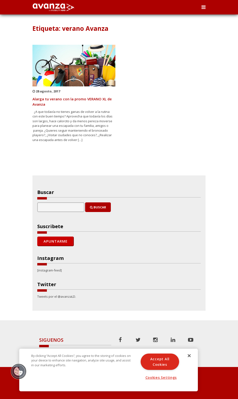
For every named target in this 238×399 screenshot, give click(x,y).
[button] (18, 371)
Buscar (98, 207)
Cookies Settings (161, 377)
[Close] (189, 356)
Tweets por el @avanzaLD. (56, 296)
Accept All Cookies (159, 362)
